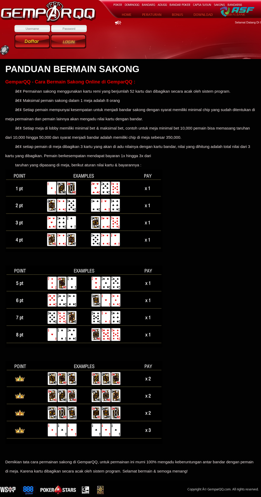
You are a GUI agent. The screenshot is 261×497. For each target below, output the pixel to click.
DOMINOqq (132, 4)
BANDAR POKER (180, 4)
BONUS (177, 15)
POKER (117, 4)
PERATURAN (151, 15)
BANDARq (148, 4)
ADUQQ (162, 4)
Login (68, 41)
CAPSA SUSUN (202, 4)
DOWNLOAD (203, 15)
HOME (127, 15)
